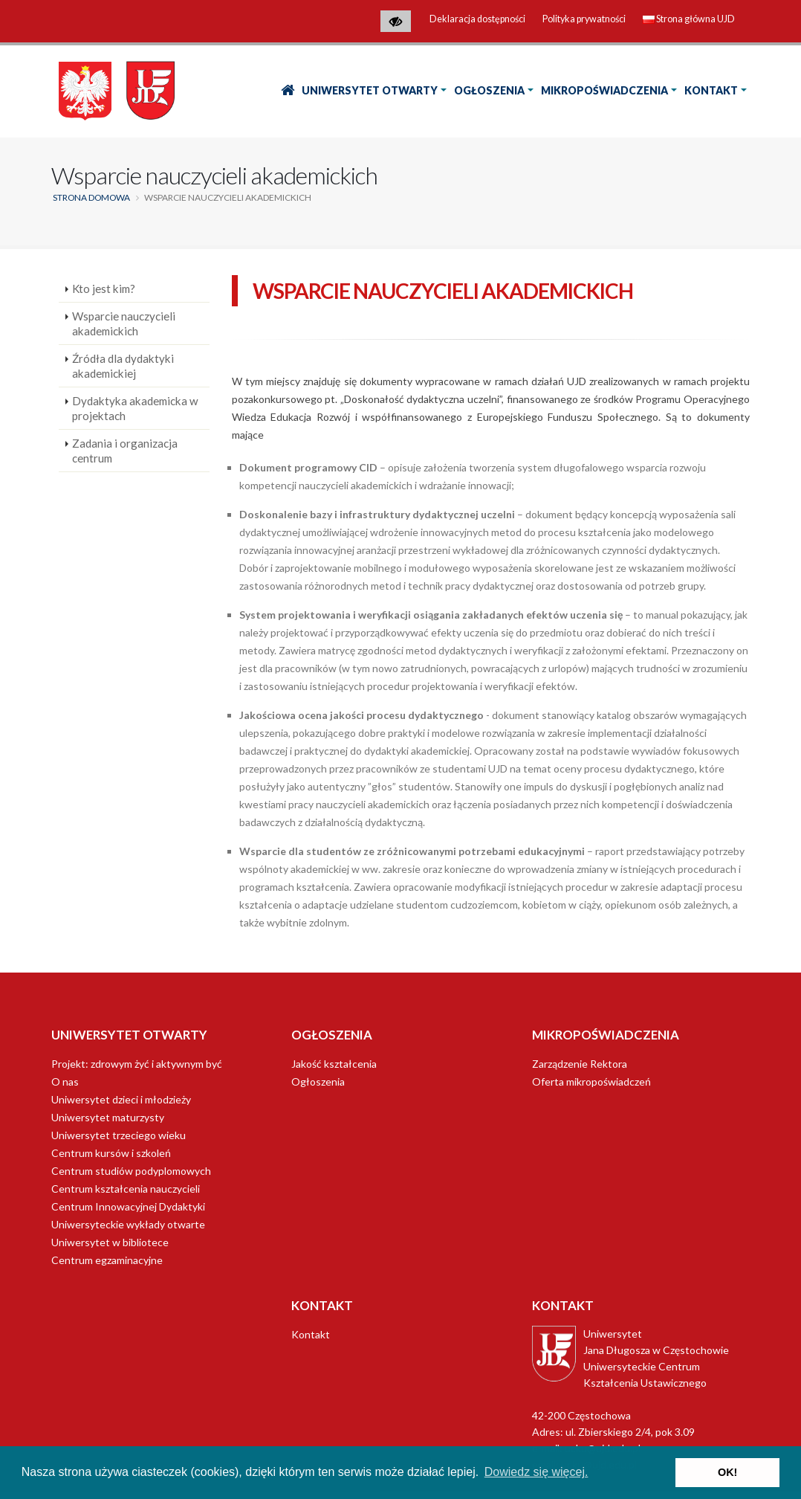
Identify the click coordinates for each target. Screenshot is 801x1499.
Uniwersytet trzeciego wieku (118, 1135)
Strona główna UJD (689, 19)
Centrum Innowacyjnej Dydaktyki (128, 1206)
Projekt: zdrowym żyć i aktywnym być (136, 1063)
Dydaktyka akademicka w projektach (135, 408)
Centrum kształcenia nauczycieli (125, 1188)
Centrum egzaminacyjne (107, 1260)
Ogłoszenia (489, 90)
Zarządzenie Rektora (579, 1063)
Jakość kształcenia (334, 1063)
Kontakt (711, 90)
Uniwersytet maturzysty (107, 1117)
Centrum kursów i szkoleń (111, 1153)
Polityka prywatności (584, 19)
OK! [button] (727, 1472)
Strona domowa (91, 197)
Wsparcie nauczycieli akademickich (123, 323)
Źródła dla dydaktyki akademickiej (123, 366)
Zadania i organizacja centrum (125, 450)
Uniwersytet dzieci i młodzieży (121, 1099)
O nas (65, 1081)
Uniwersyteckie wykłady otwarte (128, 1224)
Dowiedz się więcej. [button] (536, 1472)
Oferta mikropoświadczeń (591, 1081)
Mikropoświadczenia (604, 90)
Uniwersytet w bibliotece (110, 1242)
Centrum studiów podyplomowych (131, 1170)
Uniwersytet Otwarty (370, 90)
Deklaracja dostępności (477, 19)
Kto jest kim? (103, 288)
